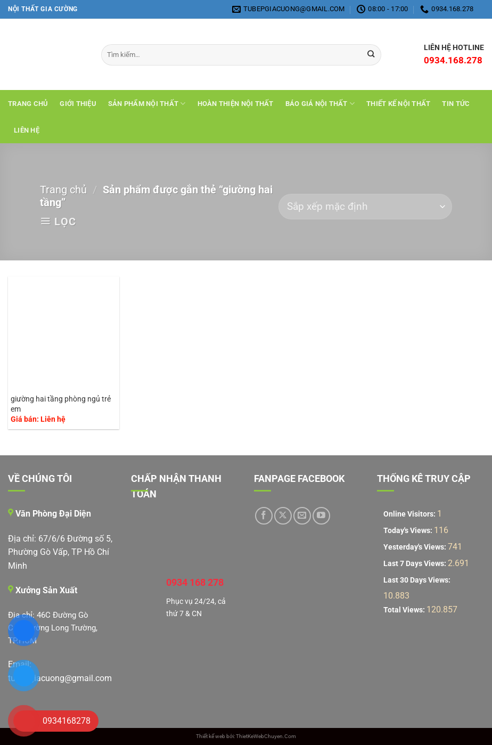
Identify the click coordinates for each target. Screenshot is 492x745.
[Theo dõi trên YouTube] (321, 516)
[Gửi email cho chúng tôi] (302, 516)
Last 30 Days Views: (417, 580)
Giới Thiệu (78, 104)
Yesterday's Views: (415, 547)
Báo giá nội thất (320, 104)
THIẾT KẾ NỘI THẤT (398, 104)
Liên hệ (26, 130)
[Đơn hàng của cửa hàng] (365, 207)
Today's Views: (408, 530)
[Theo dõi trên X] (283, 516)
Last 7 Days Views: (415, 563)
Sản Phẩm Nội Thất (147, 104)
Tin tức (456, 104)
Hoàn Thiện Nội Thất (236, 104)
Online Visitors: (410, 514)
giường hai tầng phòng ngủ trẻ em (61, 404)
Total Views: (405, 610)
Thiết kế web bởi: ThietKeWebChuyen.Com (246, 736)
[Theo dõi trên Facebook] (264, 516)
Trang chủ (28, 104)
